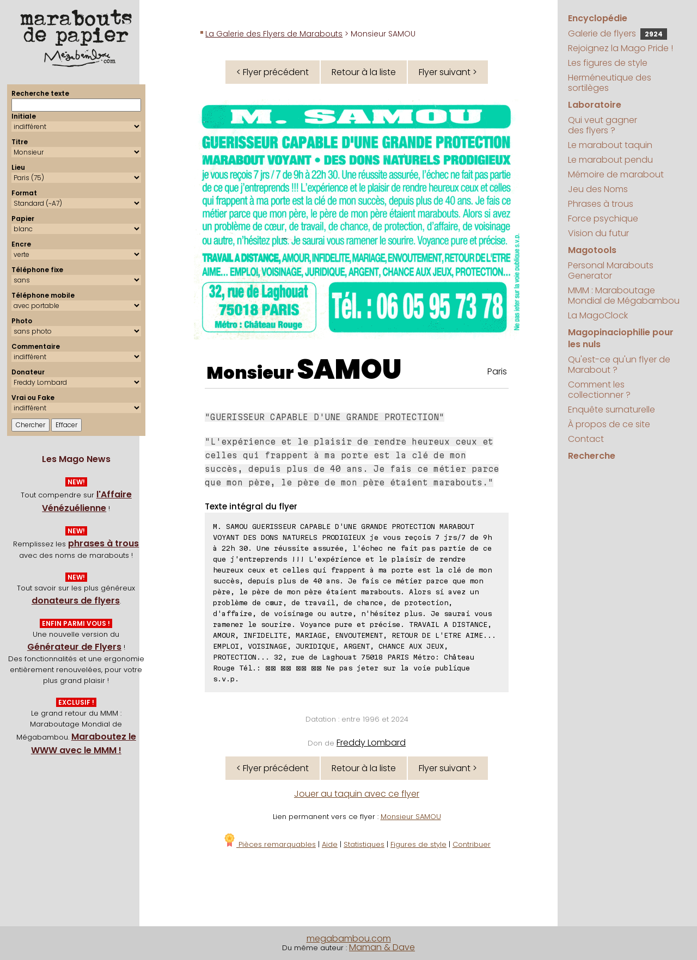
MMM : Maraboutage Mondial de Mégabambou (624, 295)
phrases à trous (103, 543)
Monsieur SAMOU (411, 816)
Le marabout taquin (610, 145)
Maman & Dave (382, 947)
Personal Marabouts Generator (610, 270)
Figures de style (418, 844)
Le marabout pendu (610, 159)
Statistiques (364, 844)
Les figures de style (607, 63)
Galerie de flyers (617, 33)
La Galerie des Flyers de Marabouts (274, 33)
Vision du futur (598, 233)
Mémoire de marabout (616, 174)
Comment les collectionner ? (599, 389)
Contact (586, 439)
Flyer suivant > (448, 72)
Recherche (591, 456)
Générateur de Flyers (74, 647)
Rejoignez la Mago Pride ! (620, 48)
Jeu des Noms (598, 189)
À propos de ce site (609, 424)
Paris (497, 371)
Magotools (592, 250)
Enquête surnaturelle (611, 409)
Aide (330, 844)
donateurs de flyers (76, 600)
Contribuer (472, 844)
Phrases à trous (600, 204)
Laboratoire (594, 105)
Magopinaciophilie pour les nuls (621, 338)
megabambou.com (349, 938)
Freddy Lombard (371, 742)
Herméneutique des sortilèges (609, 82)
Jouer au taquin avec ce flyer (356, 793)
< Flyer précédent (272, 72)
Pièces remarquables (269, 844)
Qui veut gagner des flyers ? (602, 125)
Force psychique (603, 218)
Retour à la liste (364, 72)
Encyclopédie (597, 18)
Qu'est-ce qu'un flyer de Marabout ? (619, 364)
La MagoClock (598, 315)
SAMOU (349, 369)
